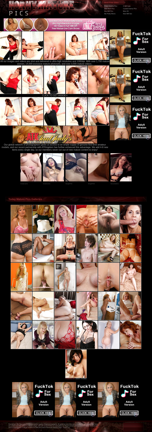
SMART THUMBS (81, 379)
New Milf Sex (127, 14)
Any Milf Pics (108, 11)
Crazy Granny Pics (110, 6)
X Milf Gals (126, 6)
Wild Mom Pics (109, 8)
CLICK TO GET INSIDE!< (55, 95)
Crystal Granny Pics (130, 8)
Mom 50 (126, 11)
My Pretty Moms (109, 14)
